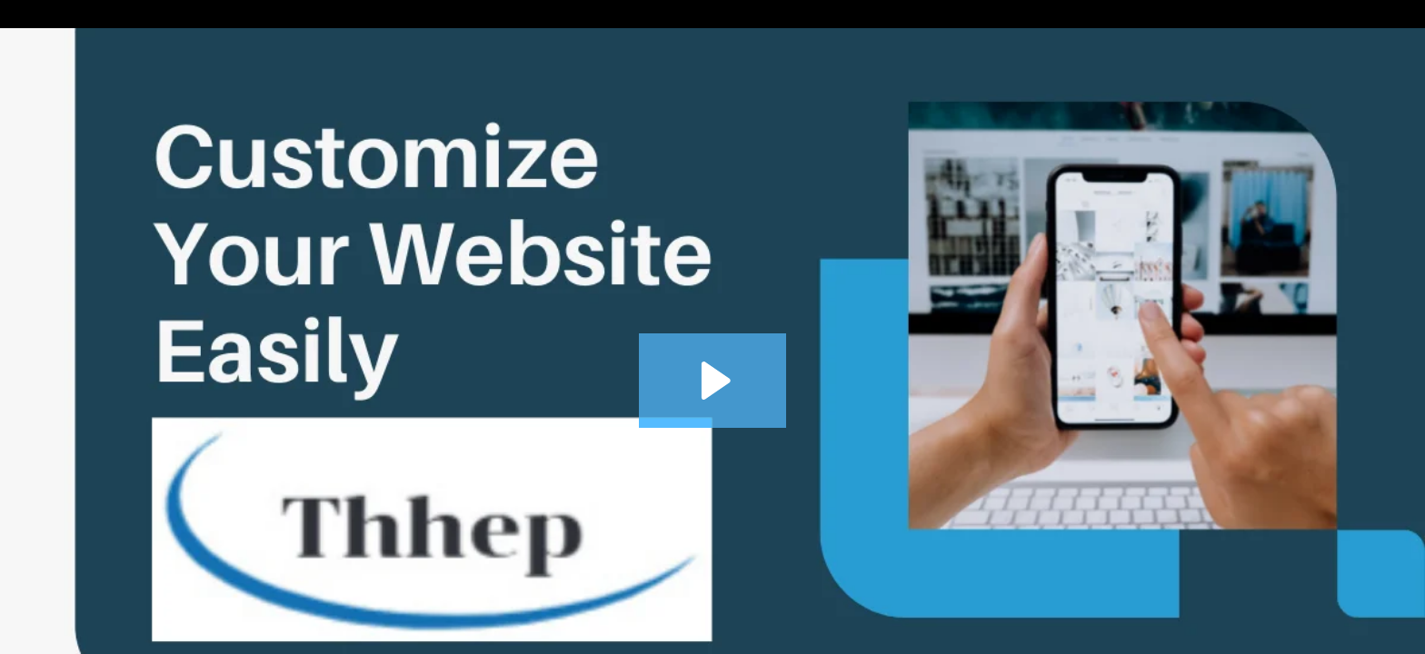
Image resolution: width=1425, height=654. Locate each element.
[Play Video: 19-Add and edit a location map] (713, 380)
